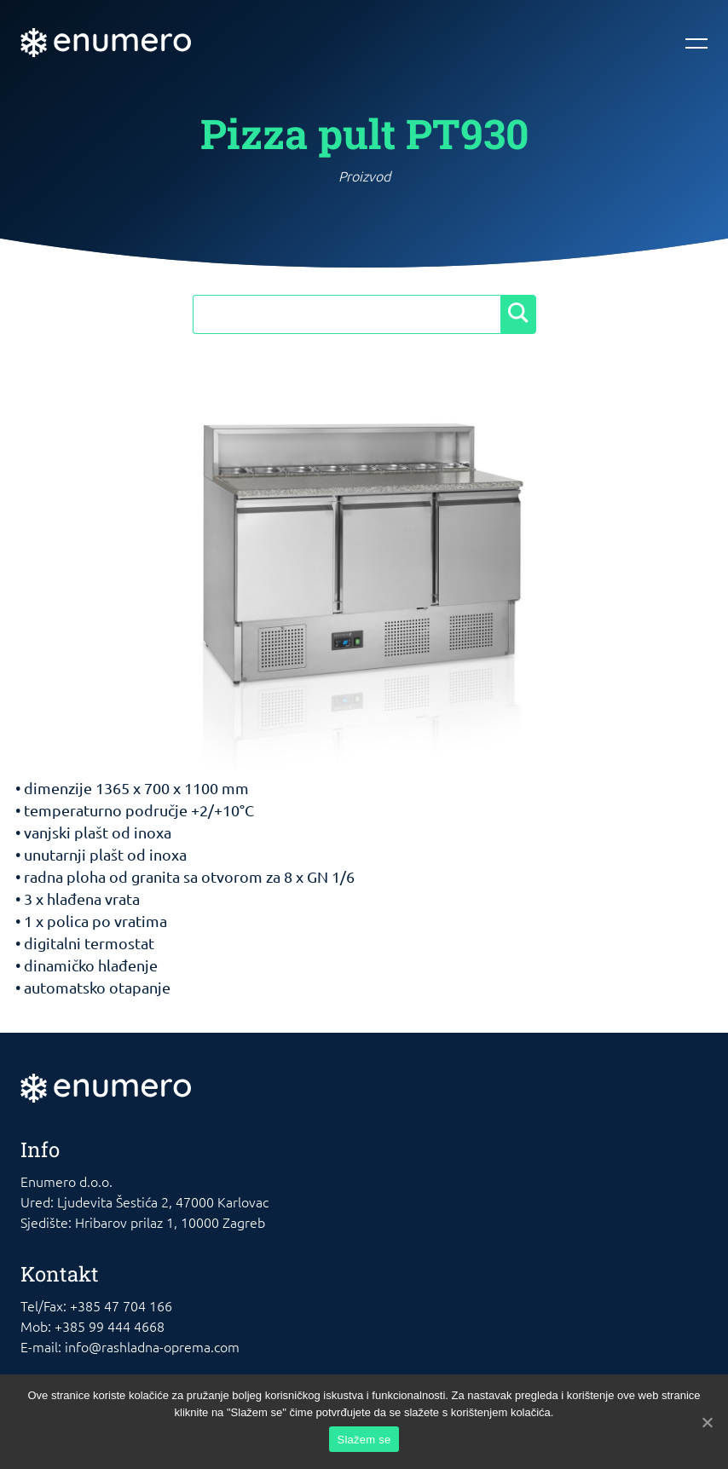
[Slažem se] (706, 1422)
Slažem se (364, 1439)
